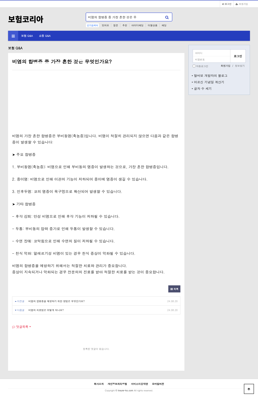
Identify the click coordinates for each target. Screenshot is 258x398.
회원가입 (242, 3)
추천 (124, 25)
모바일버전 (158, 383)
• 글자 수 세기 (202, 88)
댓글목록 (20, 327)
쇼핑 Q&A (45, 36)
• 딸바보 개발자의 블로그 (209, 75)
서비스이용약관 (139, 383)
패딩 (164, 25)
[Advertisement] (46, 102)
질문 (115, 25)
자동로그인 (202, 66)
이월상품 (152, 25)
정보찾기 (240, 65)
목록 (174, 289)
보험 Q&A (27, 36)
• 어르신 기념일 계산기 (208, 82)
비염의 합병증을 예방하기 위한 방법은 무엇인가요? (56, 301)
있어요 (105, 25)
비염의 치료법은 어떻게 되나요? (46, 310)
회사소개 (99, 383)
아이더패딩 (137, 25)
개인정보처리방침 (117, 383)
